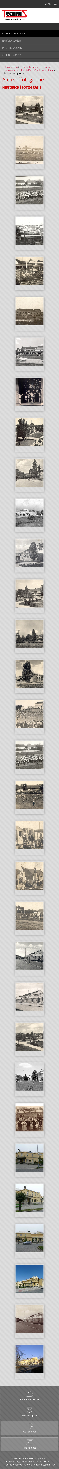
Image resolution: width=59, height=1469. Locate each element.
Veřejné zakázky (11, 55)
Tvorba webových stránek (18, 1464)
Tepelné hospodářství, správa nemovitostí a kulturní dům (27, 68)
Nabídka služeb (11, 40)
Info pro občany (12, 47)
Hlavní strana (11, 67)
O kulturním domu (44, 70)
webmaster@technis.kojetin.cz (22, 1461)
